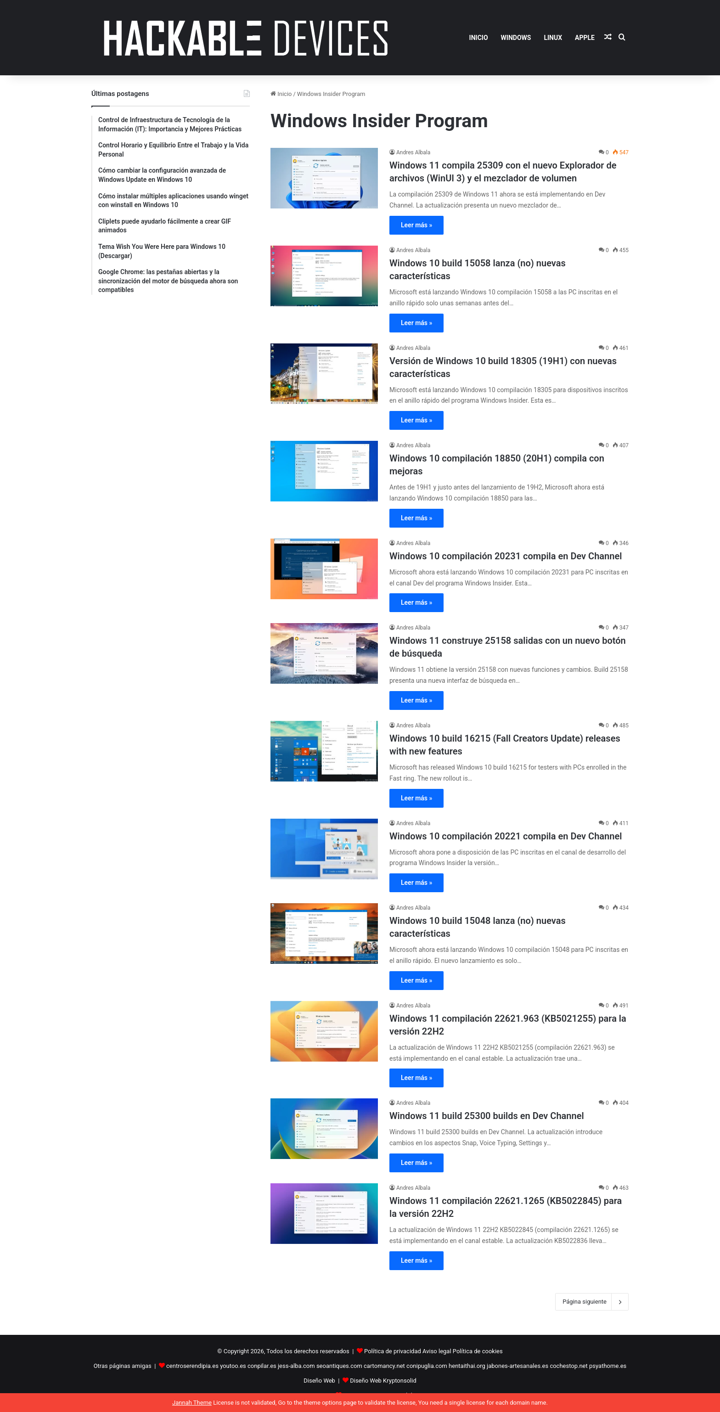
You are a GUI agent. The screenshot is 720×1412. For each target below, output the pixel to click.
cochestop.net (568, 1365)
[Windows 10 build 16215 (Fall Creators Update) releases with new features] (324, 751)
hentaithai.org (467, 1365)
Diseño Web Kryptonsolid (383, 1380)
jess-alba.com (296, 1365)
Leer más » (416, 225)
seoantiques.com (339, 1365)
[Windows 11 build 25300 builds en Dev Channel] (324, 1128)
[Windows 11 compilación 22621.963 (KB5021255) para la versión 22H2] (324, 1031)
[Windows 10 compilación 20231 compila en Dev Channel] (324, 569)
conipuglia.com (426, 1365)
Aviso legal (436, 1351)
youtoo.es (233, 1365)
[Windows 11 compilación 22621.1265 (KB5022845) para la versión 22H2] (324, 1213)
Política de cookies (478, 1351)
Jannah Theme (192, 1402)
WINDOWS (516, 37)
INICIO (478, 37)
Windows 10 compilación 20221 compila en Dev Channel (505, 836)
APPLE (585, 37)
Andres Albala (413, 152)
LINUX (553, 37)
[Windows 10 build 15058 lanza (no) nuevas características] (324, 276)
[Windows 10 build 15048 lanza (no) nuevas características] (324, 933)
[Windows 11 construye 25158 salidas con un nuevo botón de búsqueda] (324, 653)
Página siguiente (591, 1302)
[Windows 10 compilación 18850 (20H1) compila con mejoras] (324, 471)
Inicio (281, 93)
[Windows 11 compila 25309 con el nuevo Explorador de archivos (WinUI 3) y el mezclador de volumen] (324, 178)
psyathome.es (607, 1365)
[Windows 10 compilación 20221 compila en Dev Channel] (324, 849)
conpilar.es (262, 1365)
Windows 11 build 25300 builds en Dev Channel (486, 1115)
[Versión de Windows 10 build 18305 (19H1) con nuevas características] (324, 373)
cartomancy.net (384, 1365)
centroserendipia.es (192, 1365)
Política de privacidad (392, 1351)
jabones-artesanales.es (517, 1365)
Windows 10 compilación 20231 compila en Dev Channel (505, 556)
